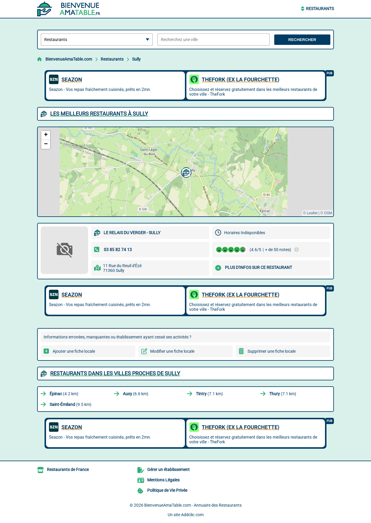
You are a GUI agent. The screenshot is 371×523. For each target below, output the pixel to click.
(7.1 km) (209, 393)
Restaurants (320, 8)
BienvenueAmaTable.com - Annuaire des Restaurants (193, 505)
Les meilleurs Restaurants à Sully (99, 114)
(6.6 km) (135, 393)
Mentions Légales (163, 480)
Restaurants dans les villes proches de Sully (115, 373)
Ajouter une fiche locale (74, 351)
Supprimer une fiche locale (272, 351)
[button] (185, 171)
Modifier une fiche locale (172, 351)
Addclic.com (192, 514)
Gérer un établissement (168, 469)
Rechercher (302, 39)
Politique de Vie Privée (167, 490)
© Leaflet (310, 213)
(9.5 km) (70, 404)
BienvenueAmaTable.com (68, 59)
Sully (136, 59)
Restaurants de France (68, 469)
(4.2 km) (64, 393)
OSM (328, 213)
